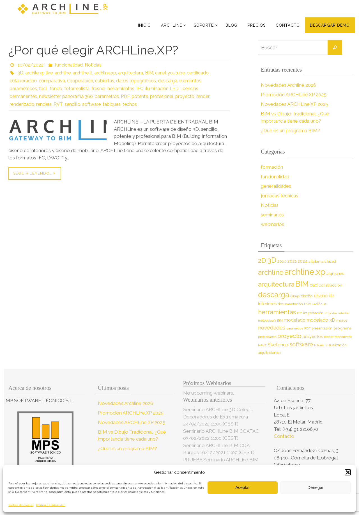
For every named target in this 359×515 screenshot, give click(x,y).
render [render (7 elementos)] (328, 337)
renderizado (22, 104)
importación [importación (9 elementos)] (313, 313)
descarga (167, 80)
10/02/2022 (30, 65)
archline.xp (105, 72)
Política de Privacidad (50, 505)
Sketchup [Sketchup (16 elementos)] (278, 344)
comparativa (52, 80)
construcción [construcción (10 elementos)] (330, 285)
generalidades (276, 186)
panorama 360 (77, 96)
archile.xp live (39, 72)
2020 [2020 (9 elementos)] (281, 261)
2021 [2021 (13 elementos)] (291, 261)
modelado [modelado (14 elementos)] (294, 320)
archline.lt (82, 72)
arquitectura (130, 72)
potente (140, 96)
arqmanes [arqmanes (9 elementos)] (335, 273)
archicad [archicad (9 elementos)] (328, 261)
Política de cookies (20, 505)
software (91, 104)
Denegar (315, 487)
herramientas (120, 88)
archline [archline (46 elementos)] (270, 272)
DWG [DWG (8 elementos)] (308, 304)
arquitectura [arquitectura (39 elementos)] (276, 284)
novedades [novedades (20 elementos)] (271, 328)
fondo (56, 88)
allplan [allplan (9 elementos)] (314, 261)
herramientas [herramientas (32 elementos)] (277, 312)
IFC (139, 88)
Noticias (93, 65)
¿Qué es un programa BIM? (290, 130)
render (202, 96)
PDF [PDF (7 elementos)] (307, 328)
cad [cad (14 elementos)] (313, 285)
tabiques (112, 104)
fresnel (98, 88)
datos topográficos (136, 80)
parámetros (107, 96)
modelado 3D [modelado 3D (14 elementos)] (321, 320)
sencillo (72, 104)
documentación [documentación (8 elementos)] (290, 304)
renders (44, 104)
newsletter (49, 96)
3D (20, 72)
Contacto (284, 436)
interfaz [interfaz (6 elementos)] (343, 313)
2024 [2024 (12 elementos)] (302, 261)
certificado (198, 72)
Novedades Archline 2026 (288, 85)
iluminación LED (162, 88)
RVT (58, 104)
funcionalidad (69, 65)
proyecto (184, 96)
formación (272, 167)
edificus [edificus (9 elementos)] (320, 304)
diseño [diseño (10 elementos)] (307, 296)
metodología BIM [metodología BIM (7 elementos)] (270, 320)
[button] (348, 472)
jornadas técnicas (279, 195)
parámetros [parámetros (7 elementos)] (294, 328)
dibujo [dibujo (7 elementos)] (295, 296)
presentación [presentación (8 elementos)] (322, 328)
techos (130, 104)
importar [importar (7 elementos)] (331, 313)
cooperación (80, 80)
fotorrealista (76, 88)
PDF (125, 96)
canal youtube (170, 72)
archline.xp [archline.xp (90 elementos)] (304, 272)
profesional (161, 96)
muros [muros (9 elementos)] (341, 320)
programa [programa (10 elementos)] (342, 328)
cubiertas (104, 80)
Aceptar (242, 487)
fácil (43, 88)
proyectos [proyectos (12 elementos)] (312, 336)
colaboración (23, 80)
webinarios (272, 224)
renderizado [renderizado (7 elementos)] (343, 337)
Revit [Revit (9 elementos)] (262, 345)
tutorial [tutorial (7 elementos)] (319, 345)
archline (63, 72)
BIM (149, 72)
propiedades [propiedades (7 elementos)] (267, 337)
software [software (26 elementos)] (301, 344)
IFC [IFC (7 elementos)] (299, 313)
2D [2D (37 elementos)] (262, 260)
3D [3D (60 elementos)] (271, 260)
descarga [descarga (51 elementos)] (273, 294)
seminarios (272, 215)
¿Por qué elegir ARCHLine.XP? (93, 50)
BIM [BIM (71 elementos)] (302, 283)
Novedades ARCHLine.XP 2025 (294, 104)
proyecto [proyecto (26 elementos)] (289, 336)
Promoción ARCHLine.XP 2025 (293, 94)
